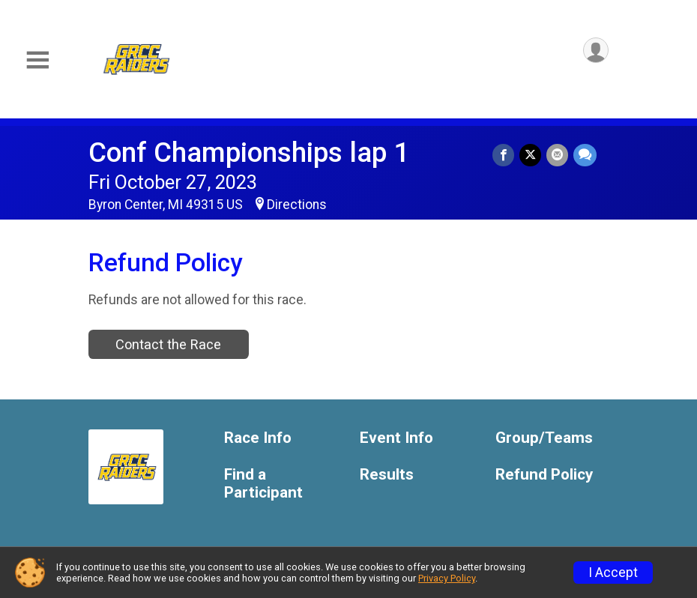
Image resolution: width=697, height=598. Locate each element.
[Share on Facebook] (505, 155)
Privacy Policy (446, 578)
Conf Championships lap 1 (248, 152)
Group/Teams (544, 438)
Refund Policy (544, 474)
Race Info (258, 438)
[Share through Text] (585, 155)
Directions (297, 204)
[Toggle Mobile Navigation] (37, 60)
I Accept (613, 572)
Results (387, 474)
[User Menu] (595, 51)
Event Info (396, 438)
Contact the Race (168, 344)
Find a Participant (263, 483)
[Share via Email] (558, 155)
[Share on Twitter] (532, 155)
